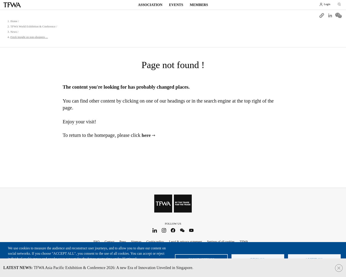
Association (150, 5)
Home (13, 21)
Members (199, 5)
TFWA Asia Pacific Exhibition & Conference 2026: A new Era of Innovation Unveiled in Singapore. (98, 268)
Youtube (191, 230)
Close (339, 268)
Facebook (173, 230)
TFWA (12, 5)
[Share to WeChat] (338, 15)
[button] (321, 15)
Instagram (164, 230)
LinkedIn (155, 230)
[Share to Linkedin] (330, 15)
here (146, 135)
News (13, 31)
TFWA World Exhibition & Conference (33, 26)
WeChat (182, 230)
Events (176, 5)
